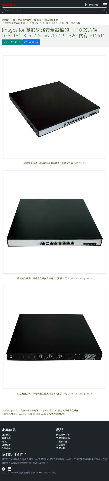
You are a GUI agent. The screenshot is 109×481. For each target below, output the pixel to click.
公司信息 (6, 434)
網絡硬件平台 (8, 19)
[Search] (104, 10)
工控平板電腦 (63, 438)
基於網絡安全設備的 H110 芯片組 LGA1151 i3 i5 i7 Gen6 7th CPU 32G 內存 (42, 23)
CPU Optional (31, 42)
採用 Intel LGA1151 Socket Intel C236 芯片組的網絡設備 (36, 413)
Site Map (38, 472)
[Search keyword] (51, 10)
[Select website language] (94, 4)
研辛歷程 (6, 444)
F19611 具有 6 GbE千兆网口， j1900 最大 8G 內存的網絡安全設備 (45, 410)
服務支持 (6, 438)
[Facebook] (4, 469)
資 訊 (4, 441)
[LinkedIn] (9, 469)
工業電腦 (60, 444)
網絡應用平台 (63, 434)
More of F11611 (12, 42)
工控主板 (60, 448)
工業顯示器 (61, 441)
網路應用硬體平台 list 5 (29, 19)
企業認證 (6, 448)
